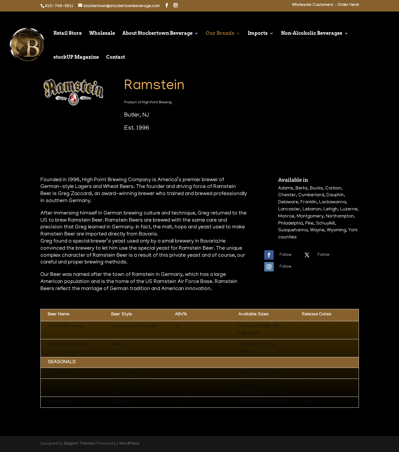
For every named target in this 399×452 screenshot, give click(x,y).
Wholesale (102, 33)
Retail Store (67, 33)
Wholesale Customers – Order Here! (325, 5)
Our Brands (220, 33)
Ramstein (154, 86)
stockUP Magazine (76, 57)
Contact (115, 57)
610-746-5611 (59, 6)
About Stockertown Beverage (157, 33)
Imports (258, 33)
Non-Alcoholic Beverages (311, 33)
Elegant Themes (79, 444)
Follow (285, 255)
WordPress (129, 444)
